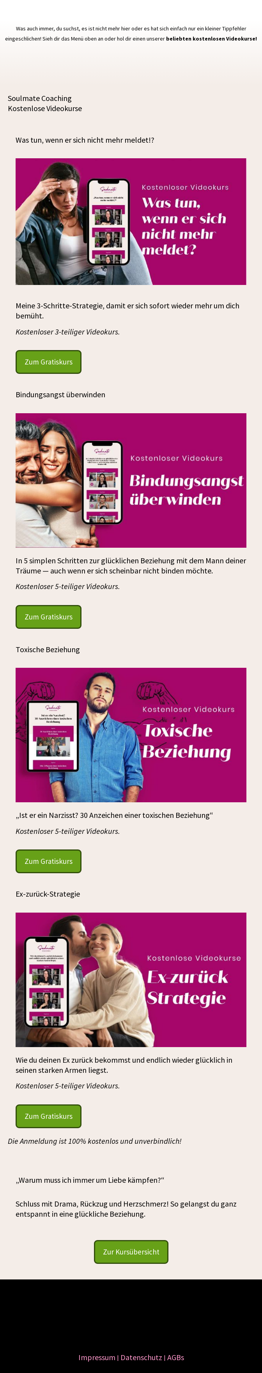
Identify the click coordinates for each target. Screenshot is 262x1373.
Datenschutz (141, 1357)
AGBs (175, 1357)
